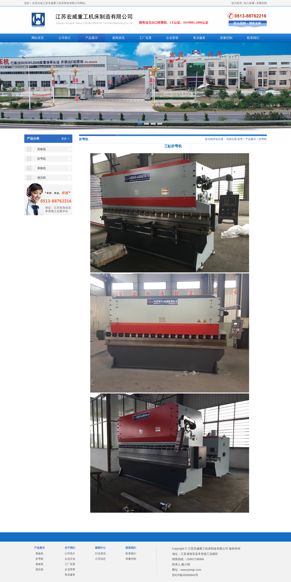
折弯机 (41, 158)
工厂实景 (145, 38)
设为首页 (236, 3)
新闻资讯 (118, 38)
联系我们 (253, 38)
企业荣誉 (172, 38)
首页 (240, 139)
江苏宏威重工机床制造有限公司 (208, 548)
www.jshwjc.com (191, 569)
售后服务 (199, 38)
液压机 (41, 177)
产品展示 (91, 38)
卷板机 (41, 168)
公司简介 (64, 38)
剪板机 (41, 149)
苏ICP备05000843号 (185, 575)
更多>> (65, 138)
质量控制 (261, 3)
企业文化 (70, 558)
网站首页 (38, 38)
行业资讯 (100, 553)
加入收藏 (249, 3)
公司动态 (100, 558)
